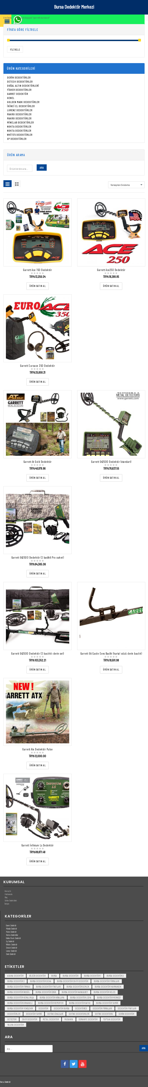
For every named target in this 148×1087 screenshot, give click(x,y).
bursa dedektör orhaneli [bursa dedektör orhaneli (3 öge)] (19, 1002)
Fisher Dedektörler (19, 89)
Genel (10, 97)
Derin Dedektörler (19, 77)
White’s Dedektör (11, 944)
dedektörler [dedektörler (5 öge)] (13, 1013)
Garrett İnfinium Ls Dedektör (37, 845)
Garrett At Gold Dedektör (37, 461)
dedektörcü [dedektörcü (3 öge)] (81, 1008)
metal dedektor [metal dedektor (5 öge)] (51, 1019)
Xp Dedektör (10, 941)
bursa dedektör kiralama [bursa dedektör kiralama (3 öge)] (52, 997)
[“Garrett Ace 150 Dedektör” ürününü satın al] (37, 286)
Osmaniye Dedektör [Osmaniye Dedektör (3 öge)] (88, 1019)
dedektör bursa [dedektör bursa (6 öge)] (61, 1008)
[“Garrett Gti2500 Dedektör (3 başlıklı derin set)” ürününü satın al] (37, 669)
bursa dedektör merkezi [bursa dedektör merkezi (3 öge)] (108, 997)
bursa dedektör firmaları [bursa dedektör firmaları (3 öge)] (106, 981)
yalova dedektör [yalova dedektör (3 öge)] (15, 1024)
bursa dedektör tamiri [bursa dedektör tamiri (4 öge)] (107, 1002)
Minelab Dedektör (11, 928)
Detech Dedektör (11, 948)
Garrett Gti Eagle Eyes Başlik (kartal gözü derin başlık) (111, 653)
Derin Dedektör (10, 954)
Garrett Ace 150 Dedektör (37, 270)
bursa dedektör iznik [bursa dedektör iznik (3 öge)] (46, 992)
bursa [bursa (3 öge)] (54, 975)
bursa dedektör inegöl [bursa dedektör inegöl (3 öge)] (18, 992)
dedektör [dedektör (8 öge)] (43, 1008)
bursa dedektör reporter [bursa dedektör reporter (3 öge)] (50, 1002)
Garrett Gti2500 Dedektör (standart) (111, 461)
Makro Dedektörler (19, 114)
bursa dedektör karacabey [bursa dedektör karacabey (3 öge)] (75, 992)
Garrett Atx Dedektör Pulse (37, 749)
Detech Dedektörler (20, 81)
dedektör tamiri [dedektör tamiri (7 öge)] (34, 1013)
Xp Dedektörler (16, 138)
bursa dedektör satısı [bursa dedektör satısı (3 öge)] (79, 1002)
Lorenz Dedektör (11, 951)
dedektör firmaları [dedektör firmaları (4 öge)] (102, 1008)
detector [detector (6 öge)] (11, 1019)
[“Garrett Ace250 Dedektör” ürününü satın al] (111, 286)
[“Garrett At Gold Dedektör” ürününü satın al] (37, 478)
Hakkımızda (8, 894)
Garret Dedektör (17, 93)
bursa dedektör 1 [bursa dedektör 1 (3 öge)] (92, 975)
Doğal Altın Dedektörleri (23, 85)
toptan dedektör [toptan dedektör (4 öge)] (111, 1019)
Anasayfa (8, 891)
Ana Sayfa (7, 17)
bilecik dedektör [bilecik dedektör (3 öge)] (37, 975)
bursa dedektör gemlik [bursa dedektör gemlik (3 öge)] (77, 986)
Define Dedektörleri (11, 900)
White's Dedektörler (19, 134)
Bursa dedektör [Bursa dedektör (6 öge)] (70, 975)
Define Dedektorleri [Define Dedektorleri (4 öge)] (79, 1013)
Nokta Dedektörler (19, 126)
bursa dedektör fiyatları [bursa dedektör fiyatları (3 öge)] (48, 986)
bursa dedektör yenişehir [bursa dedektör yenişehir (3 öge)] (20, 1008)
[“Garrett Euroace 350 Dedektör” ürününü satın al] (37, 382)
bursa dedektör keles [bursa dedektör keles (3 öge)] (104, 992)
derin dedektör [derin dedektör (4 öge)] (126, 1013)
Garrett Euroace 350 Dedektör (37, 365)
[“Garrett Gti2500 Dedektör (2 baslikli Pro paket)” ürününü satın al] (37, 573)
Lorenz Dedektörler (19, 110)
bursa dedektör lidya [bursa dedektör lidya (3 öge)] (80, 997)
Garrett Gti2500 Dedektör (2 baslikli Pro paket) (37, 557)
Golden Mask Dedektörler (23, 102)
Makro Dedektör (11, 932)
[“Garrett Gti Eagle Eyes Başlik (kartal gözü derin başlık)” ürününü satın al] (111, 669)
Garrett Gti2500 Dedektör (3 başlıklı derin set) (37, 653)
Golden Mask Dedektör (13, 938)
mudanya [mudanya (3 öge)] (68, 1019)
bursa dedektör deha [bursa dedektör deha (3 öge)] (40, 981)
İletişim (7, 903)
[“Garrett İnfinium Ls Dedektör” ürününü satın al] (37, 861)
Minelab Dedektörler (20, 122)
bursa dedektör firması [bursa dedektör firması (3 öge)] (18, 986)
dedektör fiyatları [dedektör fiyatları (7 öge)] (127, 1008)
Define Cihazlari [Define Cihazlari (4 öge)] (55, 1013)
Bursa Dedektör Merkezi (74, 7)
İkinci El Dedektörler (21, 106)
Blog (6, 897)
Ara (42, 167)
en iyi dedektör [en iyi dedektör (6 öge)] (29, 1019)
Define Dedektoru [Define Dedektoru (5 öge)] (104, 1013)
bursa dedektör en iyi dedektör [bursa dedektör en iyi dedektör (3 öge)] (72, 981)
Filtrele (15, 49)
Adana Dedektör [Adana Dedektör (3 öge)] (15, 975)
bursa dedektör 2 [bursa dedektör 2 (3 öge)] (115, 975)
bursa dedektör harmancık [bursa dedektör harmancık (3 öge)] (108, 986)
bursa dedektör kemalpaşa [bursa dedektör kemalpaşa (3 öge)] (20, 997)
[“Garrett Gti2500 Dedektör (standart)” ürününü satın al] (111, 478)
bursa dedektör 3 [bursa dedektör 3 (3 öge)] (15, 981)
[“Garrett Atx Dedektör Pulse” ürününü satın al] (37, 765)
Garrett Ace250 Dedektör (111, 270)
